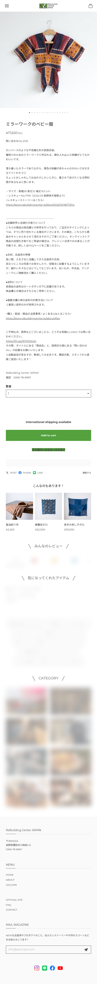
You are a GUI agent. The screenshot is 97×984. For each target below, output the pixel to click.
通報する (87, 472)
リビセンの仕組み (24, 663)
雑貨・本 (43, 644)
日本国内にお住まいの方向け (48, 449)
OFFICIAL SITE (14, 899)
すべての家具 (51, 625)
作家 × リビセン (23, 644)
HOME (9, 874)
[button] (29, 112)
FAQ (8, 904)
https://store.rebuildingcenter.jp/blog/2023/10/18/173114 (40, 204)
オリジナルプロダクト (76, 625)
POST (11, 472)
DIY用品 (47, 634)
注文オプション (48, 663)
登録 (86, 950)
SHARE (25, 472)
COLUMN (11, 884)
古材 (35, 625)
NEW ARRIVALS (72, 663)
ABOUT (10, 879)
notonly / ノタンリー (24, 634)
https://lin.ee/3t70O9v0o (21, 341)
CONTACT (11, 909)
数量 (8, 386)
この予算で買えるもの (31, 653)
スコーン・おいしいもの (70, 634)
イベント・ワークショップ (63, 653)
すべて (15, 561)
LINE (38, 472)
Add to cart (48, 435)
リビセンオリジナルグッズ (68, 644)
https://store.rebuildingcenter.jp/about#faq (33, 318)
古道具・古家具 (17, 625)
